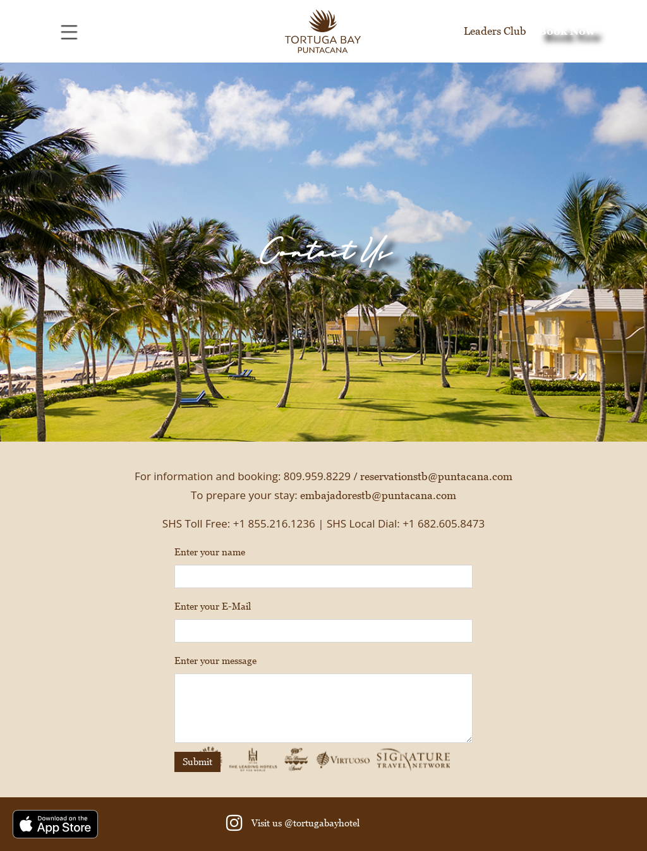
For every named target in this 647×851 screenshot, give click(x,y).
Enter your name (209, 551)
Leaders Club (495, 31)
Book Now (566, 31)
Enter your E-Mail (212, 606)
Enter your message (215, 660)
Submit (197, 761)
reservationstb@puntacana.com (436, 476)
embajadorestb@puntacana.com (378, 495)
